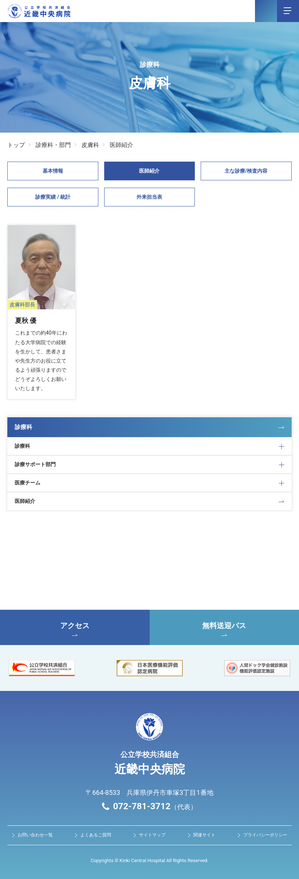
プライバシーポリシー (265, 834)
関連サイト (204, 834)
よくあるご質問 (95, 834)
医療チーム (27, 482)
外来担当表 (149, 197)
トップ (16, 144)
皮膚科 (90, 144)
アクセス (75, 628)
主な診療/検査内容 (246, 171)
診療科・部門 (53, 144)
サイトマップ (152, 834)
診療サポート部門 (35, 463)
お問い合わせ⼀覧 (35, 834)
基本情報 (53, 171)
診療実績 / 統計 (52, 197)
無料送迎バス (224, 628)
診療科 (23, 425)
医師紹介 (121, 144)
